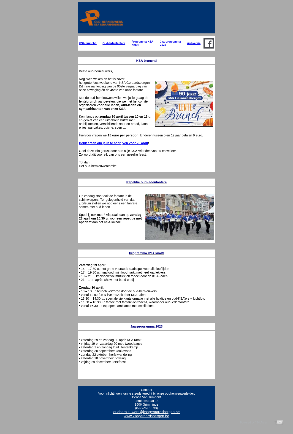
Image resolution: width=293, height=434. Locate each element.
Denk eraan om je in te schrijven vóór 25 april (113, 143)
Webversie (194, 43)
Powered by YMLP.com (254, 422)
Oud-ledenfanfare (114, 43)
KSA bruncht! (88, 43)
